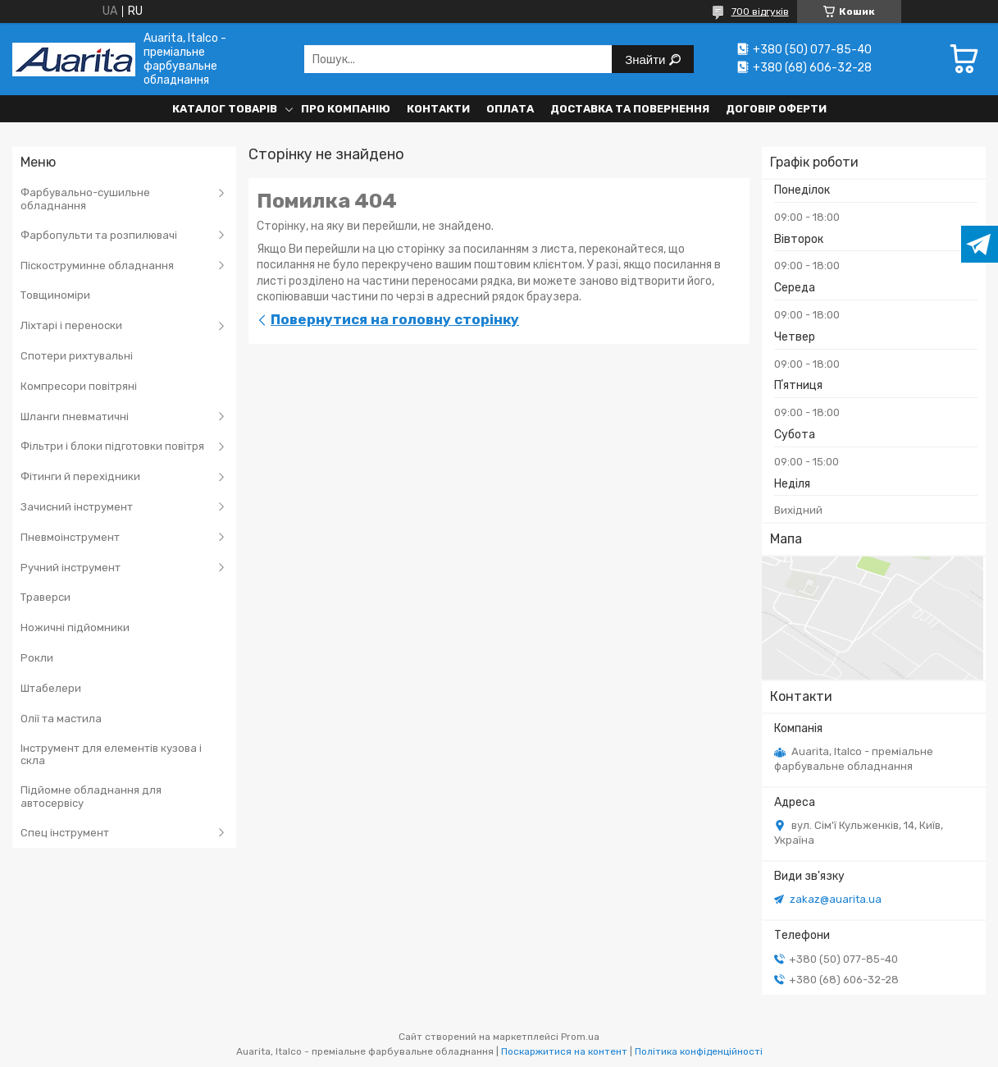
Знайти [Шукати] (646, 59)
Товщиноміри (55, 295)
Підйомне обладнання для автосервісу (91, 796)
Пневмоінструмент (70, 537)
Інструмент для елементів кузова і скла (111, 754)
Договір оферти (776, 109)
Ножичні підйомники (75, 627)
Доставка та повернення (629, 109)
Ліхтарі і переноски (71, 325)
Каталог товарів (224, 109)
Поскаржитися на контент (564, 1051)
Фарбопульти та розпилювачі (99, 235)
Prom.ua (580, 1036)
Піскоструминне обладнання (97, 265)
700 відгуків (760, 11)
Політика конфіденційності (699, 1051)
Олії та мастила (61, 718)
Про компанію (345, 109)
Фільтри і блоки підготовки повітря (112, 446)
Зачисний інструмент (77, 507)
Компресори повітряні (79, 386)
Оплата (510, 109)
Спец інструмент (65, 833)
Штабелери (51, 688)
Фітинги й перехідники (80, 476)
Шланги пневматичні (75, 416)
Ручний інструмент (71, 567)
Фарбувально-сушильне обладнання (85, 199)
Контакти (438, 109)
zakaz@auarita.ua (836, 899)
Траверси (46, 597)
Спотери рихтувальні (77, 356)
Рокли (37, 658)
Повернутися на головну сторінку (395, 319)
